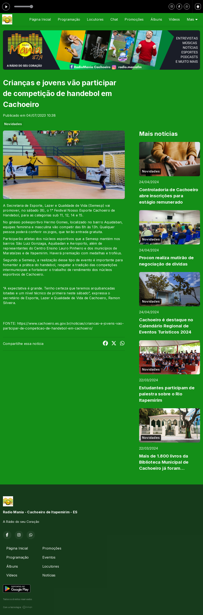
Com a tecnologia (17, 607)
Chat (114, 19)
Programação (69, 19)
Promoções (134, 19)
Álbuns (156, 19)
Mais (192, 19)
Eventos (49, 557)
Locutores (95, 19)
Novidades (13, 124)
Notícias (49, 575)
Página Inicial (40, 19)
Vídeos (174, 19)
